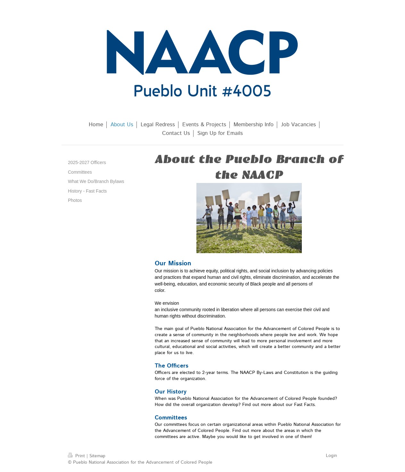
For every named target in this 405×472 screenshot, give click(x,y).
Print (77, 456)
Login (331, 455)
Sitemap (97, 456)
